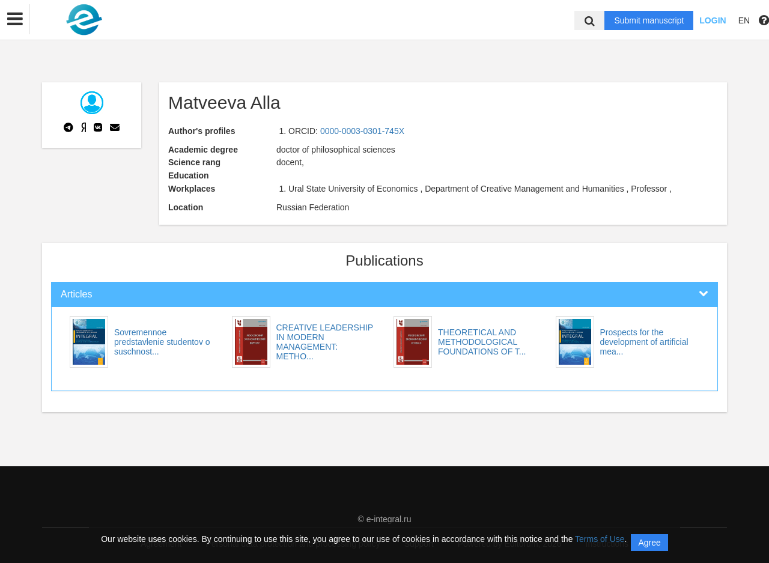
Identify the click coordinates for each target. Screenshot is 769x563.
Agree (649, 542)
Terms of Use (599, 539)
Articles (76, 294)
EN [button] (744, 20)
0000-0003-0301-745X (362, 131)
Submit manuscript (649, 20)
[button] (15, 19)
